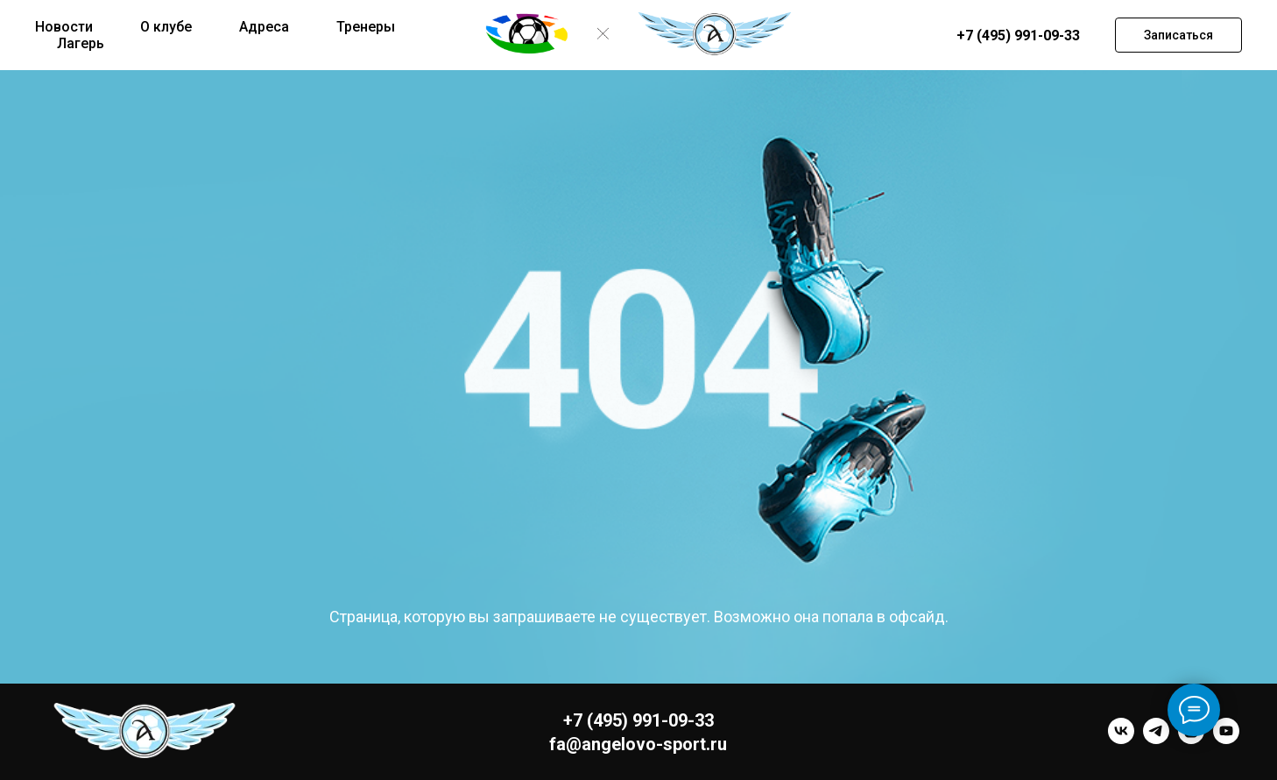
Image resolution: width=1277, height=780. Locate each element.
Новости (64, 26)
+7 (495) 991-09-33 (1018, 35)
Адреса (264, 26)
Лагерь (80, 43)
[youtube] (1226, 739)
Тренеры (365, 26)
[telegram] (1156, 739)
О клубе (166, 26)
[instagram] (1191, 739)
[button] (1178, 35)
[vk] (1121, 739)
